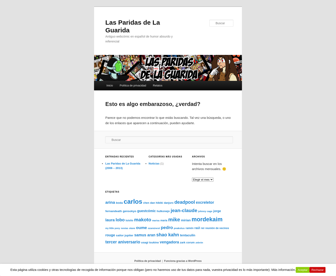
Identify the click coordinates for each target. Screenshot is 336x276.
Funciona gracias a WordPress (183, 260)
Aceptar (303, 269)
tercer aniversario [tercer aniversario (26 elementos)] (122, 242)
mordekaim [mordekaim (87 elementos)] (207, 219)
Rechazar (318, 269)
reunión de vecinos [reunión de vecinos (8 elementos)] (217, 228)
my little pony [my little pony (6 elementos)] (112, 228)
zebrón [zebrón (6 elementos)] (199, 242)
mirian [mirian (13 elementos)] (186, 220)
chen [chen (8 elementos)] (146, 202)
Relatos (157, 85)
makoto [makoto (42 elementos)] (142, 219)
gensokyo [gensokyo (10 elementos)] (129, 211)
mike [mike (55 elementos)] (174, 219)
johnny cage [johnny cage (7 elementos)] (205, 211)
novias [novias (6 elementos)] (124, 228)
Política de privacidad (133, 85)
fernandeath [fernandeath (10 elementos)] (113, 211)
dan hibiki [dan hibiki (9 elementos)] (156, 202)
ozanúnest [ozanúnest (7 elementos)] (154, 228)
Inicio (109, 85)
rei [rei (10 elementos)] (202, 228)
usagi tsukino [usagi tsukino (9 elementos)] (150, 242)
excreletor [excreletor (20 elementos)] (205, 202)
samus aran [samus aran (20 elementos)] (144, 235)
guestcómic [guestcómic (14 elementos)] (146, 211)
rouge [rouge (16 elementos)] (110, 235)
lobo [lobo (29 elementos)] (120, 219)
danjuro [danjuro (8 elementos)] (169, 202)
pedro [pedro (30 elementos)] (167, 227)
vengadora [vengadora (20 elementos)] (169, 242)
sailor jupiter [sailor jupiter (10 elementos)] (124, 235)
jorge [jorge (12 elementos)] (217, 211)
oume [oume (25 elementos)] (141, 227)
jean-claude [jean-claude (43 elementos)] (184, 210)
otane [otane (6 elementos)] (132, 228)
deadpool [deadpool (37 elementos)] (184, 202)
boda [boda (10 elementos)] (119, 202)
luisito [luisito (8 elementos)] (129, 220)
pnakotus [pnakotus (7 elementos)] (179, 228)
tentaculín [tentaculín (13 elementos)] (187, 235)
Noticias (154, 163)
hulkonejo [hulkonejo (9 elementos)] (163, 211)
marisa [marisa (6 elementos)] (155, 220)
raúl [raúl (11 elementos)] (197, 228)
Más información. (284, 269)
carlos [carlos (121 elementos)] (133, 201)
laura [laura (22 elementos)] (110, 220)
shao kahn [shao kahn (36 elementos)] (167, 234)
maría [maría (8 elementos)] (163, 220)
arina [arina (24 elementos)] (110, 202)
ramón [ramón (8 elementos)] (190, 228)
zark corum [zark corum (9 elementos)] (187, 242)
